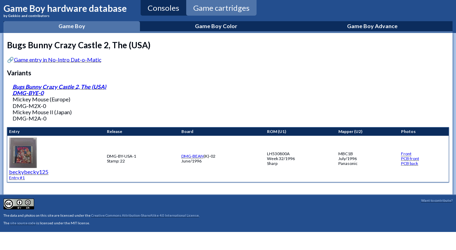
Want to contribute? (437, 200)
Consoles (163, 7)
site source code (23, 223)
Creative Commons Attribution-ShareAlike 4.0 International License (145, 215)
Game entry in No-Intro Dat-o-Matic (58, 59)
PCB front (410, 158)
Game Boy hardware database (65, 10)
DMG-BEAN (192, 156)
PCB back (409, 163)
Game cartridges (221, 7)
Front (406, 153)
